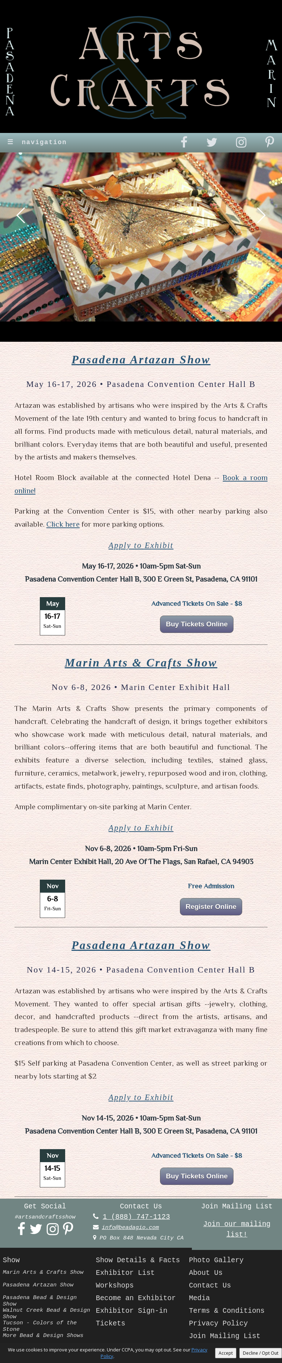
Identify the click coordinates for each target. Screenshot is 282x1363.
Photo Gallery (216, 1260)
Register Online (211, 906)
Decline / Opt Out (260, 1353)
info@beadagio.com (130, 1227)
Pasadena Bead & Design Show (40, 1300)
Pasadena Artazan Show (141, 359)
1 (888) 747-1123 (136, 1217)
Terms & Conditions (227, 1311)
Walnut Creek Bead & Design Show (46, 1313)
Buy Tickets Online (197, 624)
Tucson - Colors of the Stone (40, 1326)
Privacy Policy (218, 1324)
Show (11, 1260)
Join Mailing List (225, 1336)
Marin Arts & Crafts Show (141, 662)
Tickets (110, 1324)
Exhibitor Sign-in (132, 1311)
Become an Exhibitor (136, 1298)
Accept (226, 1353)
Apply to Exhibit (141, 545)
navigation (37, 142)
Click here (63, 524)
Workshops (115, 1286)
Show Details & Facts (138, 1260)
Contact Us (210, 1286)
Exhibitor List (125, 1273)
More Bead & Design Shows (43, 1335)
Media (199, 1298)
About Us (206, 1273)
